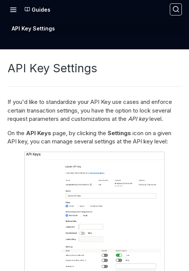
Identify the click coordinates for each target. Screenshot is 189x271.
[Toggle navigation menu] (13, 9)
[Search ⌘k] (175, 9)
